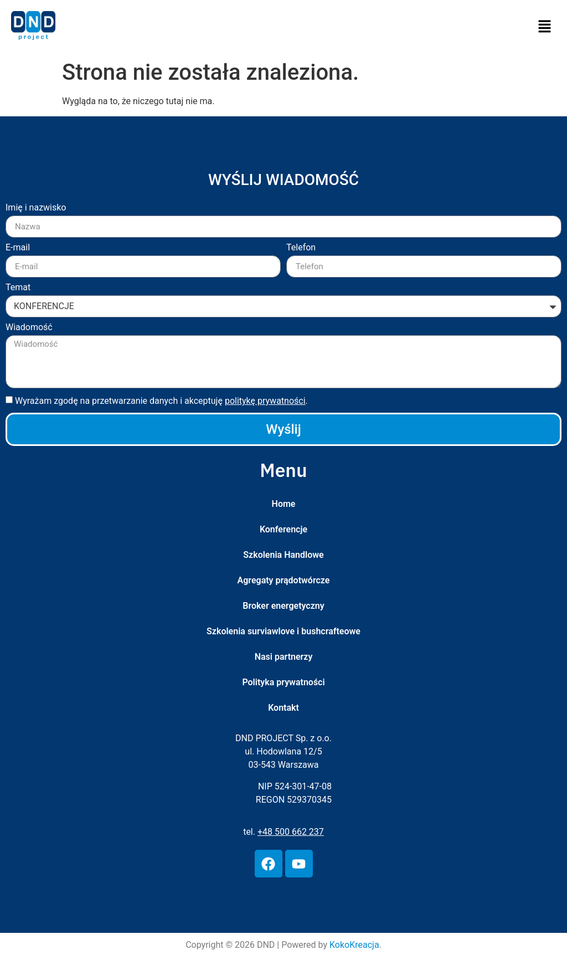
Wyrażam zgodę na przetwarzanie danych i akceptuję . (161, 401)
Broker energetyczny (283, 605)
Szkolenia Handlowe (283, 555)
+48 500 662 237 (290, 832)
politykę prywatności (265, 401)
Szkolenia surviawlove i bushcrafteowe (283, 631)
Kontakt (283, 707)
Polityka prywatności (283, 682)
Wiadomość (29, 327)
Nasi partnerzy (284, 656)
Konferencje (283, 529)
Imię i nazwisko (36, 208)
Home (284, 504)
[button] (545, 27)
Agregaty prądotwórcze (284, 580)
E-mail (18, 248)
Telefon (301, 248)
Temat (18, 287)
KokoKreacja (354, 945)
